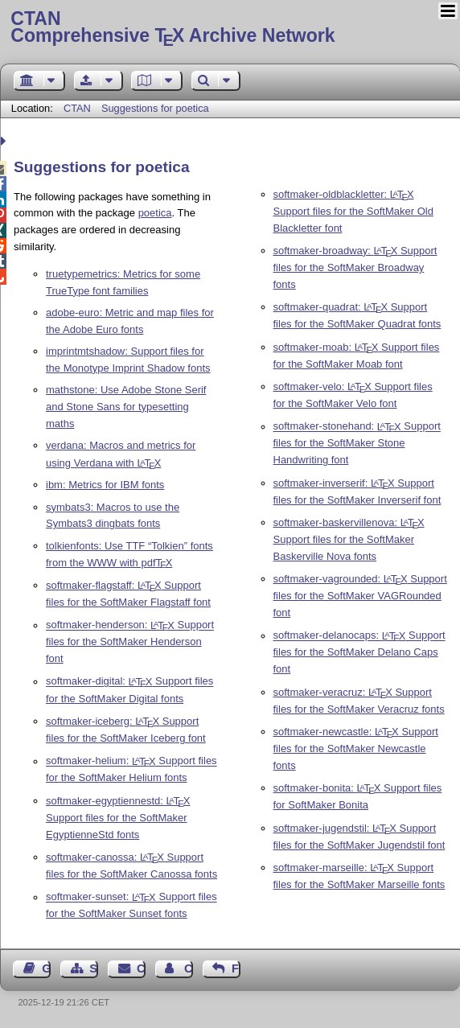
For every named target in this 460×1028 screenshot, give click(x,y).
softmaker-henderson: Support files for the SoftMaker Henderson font (130, 642)
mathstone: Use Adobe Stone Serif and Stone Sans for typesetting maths (126, 407)
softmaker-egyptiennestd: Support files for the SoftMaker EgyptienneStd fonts (118, 818)
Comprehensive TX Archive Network (229, 28)
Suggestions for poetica (155, 108)
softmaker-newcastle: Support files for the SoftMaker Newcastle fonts (355, 748)
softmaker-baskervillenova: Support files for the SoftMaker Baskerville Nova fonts (349, 539)
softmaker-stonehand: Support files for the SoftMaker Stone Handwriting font (357, 444)
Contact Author (188, 968)
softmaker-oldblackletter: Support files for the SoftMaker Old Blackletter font (353, 211)
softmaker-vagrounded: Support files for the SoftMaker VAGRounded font (360, 596)
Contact (141, 968)
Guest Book (46, 968)
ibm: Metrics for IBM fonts (105, 485)
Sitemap (93, 968)
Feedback (236, 968)
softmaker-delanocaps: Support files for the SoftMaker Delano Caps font (359, 653)
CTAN (77, 108)
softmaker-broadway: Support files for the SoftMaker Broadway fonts (355, 267)
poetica (155, 213)
